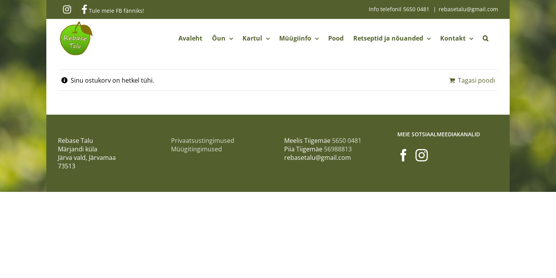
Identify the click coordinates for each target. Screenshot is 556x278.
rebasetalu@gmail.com (468, 9)
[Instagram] (421, 155)
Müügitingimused (196, 149)
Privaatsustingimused (202, 140)
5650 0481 (417, 9)
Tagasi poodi (476, 80)
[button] (495, 38)
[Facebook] (403, 155)
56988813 (338, 149)
